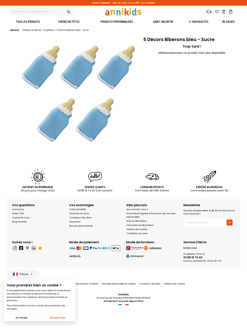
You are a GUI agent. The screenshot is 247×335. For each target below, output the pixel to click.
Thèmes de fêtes (69, 21)
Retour (13, 30)
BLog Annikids (19, 221)
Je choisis (21, 317)
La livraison (18, 209)
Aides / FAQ (18, 213)
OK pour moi (57, 317)
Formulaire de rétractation (140, 225)
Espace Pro (75, 221)
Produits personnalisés (117, 21)
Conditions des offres (80, 217)
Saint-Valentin (163, 21)
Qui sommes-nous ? (137, 209)
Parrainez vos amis (79, 213)
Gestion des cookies (137, 229)
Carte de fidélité (77, 209)
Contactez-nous (21, 217)
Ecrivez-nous (190, 247)
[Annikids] (123, 11)
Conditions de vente (137, 233)
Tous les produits (28, 21)
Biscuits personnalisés (81, 225)
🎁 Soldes (228, 21)
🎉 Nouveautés (198, 21)
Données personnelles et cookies (119, 283)
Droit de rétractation (136, 221)
